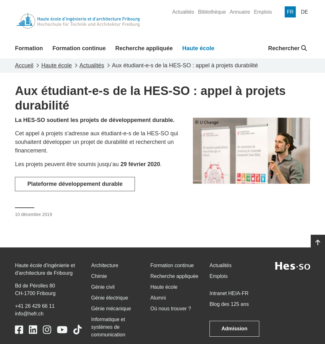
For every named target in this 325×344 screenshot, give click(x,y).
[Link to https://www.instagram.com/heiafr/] (47, 330)
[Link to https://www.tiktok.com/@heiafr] (77, 330)
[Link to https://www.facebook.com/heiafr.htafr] (19, 330)
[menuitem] (183, 12)
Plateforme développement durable (75, 184)
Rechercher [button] (287, 48)
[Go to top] (318, 243)
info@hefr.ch (29, 313)
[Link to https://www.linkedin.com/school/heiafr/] (33, 330)
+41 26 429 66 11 (35, 306)
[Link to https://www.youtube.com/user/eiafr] (62, 330)
